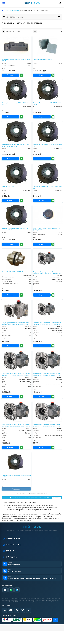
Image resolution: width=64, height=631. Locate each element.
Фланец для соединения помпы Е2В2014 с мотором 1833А (15, 229)
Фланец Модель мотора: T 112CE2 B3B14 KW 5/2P (47, 145)
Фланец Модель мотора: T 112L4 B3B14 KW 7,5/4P (47, 103)
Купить (10, 75)
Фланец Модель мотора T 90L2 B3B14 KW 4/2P (15, 103)
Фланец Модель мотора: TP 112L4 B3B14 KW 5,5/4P (47, 187)
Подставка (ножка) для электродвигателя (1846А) (16, 60)
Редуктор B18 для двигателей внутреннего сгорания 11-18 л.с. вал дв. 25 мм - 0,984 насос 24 (16, 374)
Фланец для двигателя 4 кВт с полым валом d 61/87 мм (16, 476)
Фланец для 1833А (8, 186)
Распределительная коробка (42, 59)
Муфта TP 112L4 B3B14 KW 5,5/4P (12, 272)
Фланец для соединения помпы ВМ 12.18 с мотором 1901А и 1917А (15, 145)
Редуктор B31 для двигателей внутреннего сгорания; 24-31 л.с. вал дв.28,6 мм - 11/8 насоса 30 (47, 425)
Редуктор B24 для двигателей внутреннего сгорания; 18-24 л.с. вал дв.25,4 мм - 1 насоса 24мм (16, 425)
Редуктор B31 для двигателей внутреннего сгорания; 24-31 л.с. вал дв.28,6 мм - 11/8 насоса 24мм (47, 374)
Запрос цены (16, 489)
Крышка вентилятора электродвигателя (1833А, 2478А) (46, 229)
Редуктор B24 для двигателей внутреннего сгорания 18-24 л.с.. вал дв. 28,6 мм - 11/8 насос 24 (47, 323)
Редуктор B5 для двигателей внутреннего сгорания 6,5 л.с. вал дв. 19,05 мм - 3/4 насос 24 (16, 323)
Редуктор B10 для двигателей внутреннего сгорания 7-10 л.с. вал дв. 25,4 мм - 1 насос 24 (47, 272)
